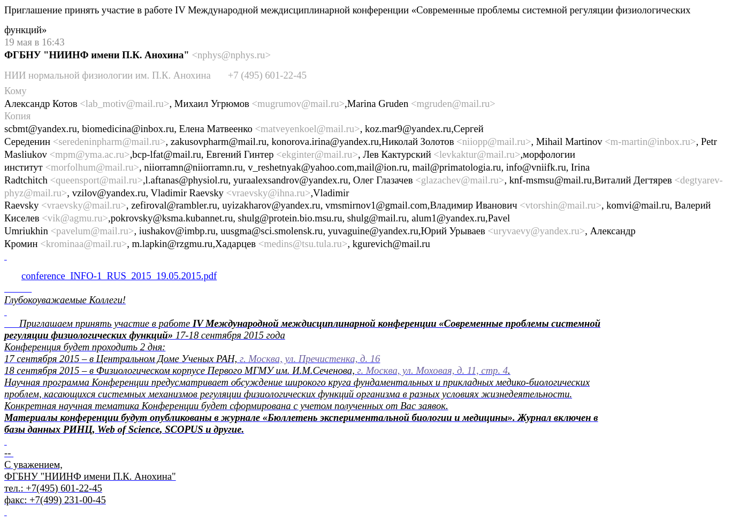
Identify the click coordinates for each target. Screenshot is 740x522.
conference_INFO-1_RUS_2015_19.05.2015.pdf (119, 275)
